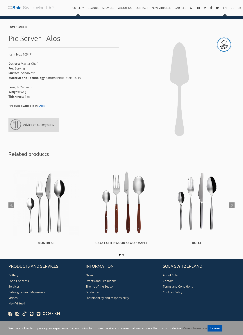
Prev (11, 205)
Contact (141, 8)
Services (108, 8)
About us (125, 8)
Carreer (180, 8)
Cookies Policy (172, 292)
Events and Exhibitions (101, 281)
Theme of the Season (100, 286)
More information (195, 328)
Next (232, 205)
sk (239, 8)
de (232, 8)
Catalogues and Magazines (26, 292)
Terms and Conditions (178, 286)
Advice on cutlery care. (38, 125)
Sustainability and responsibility (107, 298)
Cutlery (78, 8)
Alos (42, 106)
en (225, 8)
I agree (215, 328)
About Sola (170, 275)
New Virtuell (161, 8)
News (89, 275)
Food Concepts (18, 281)
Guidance (92, 292)
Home (11, 26)
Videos (13, 298)
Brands (93, 8)
